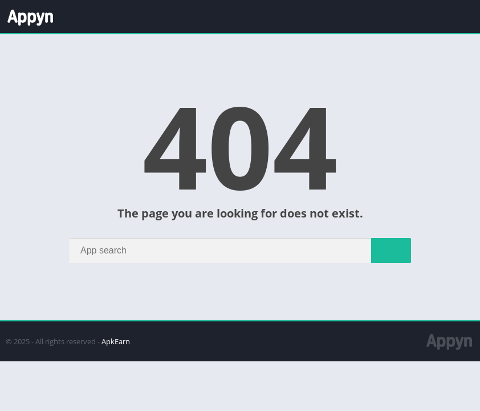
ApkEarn (115, 341)
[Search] (240, 250)
